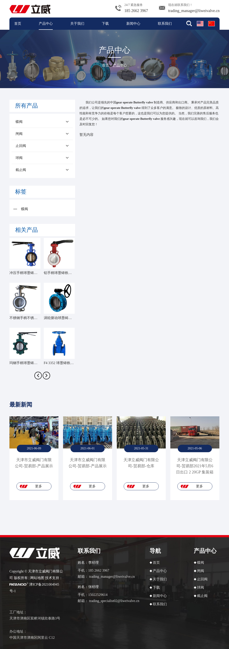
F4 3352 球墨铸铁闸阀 (60, 363)
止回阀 (42, 146)
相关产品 (26, 230)
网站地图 (37, 578)
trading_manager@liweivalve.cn (194, 11)
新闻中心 (133, 23)
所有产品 (26, 106)
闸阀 (42, 134)
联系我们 (165, 23)
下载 (105, 23)
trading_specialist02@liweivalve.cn (114, 601)
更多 (38, 486)
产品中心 (46, 23)
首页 (17, 23)
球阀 (42, 158)
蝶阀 (42, 122)
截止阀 (42, 170)
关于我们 (77, 23)
